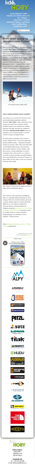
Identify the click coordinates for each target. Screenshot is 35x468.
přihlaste (29, 235)
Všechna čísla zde (18, 265)
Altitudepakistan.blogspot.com (16, 224)
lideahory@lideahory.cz (20, 463)
